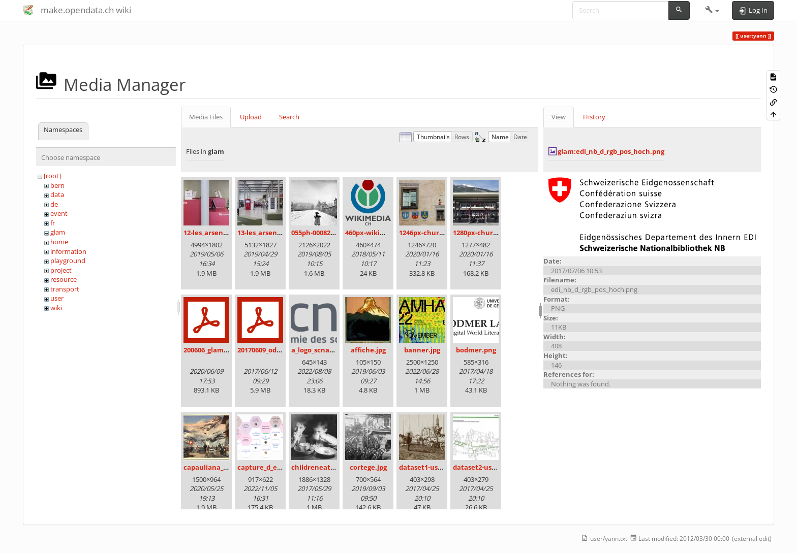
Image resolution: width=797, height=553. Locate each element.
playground (67, 260)
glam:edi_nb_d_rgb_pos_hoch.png (611, 151)
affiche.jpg (368, 349)
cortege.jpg (368, 467)
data (57, 194)
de (54, 204)
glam (57, 232)
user (57, 298)
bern (57, 185)
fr (52, 222)
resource (63, 279)
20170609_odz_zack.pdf (273, 349)
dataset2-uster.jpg (483, 467)
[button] (712, 10)
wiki (56, 307)
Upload (251, 116)
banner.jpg (422, 349)
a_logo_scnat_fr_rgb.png (329, 349)
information (68, 251)
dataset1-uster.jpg (429, 467)
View (558, 116)
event (59, 213)
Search (289, 116)
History (594, 116)
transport (64, 289)
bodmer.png (476, 349)
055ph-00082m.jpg (320, 232)
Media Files (206, 116)
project (61, 270)
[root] (52, 175)
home (59, 241)
